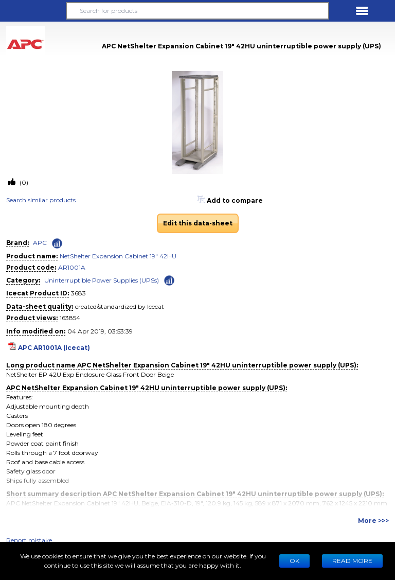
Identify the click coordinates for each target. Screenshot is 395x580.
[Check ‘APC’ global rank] (57, 243)
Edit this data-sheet (197, 223)
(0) (23, 182)
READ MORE (352, 561)
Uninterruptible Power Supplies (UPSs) (101, 280)
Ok (294, 561)
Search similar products (41, 200)
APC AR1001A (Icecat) (54, 347)
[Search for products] (197, 10)
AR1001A (71, 267)
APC (40, 243)
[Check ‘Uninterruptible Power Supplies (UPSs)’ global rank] (169, 280)
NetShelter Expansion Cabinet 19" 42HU (118, 256)
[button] (33, 11)
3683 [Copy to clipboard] (78, 293)
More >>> (373, 520)
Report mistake (29, 540)
